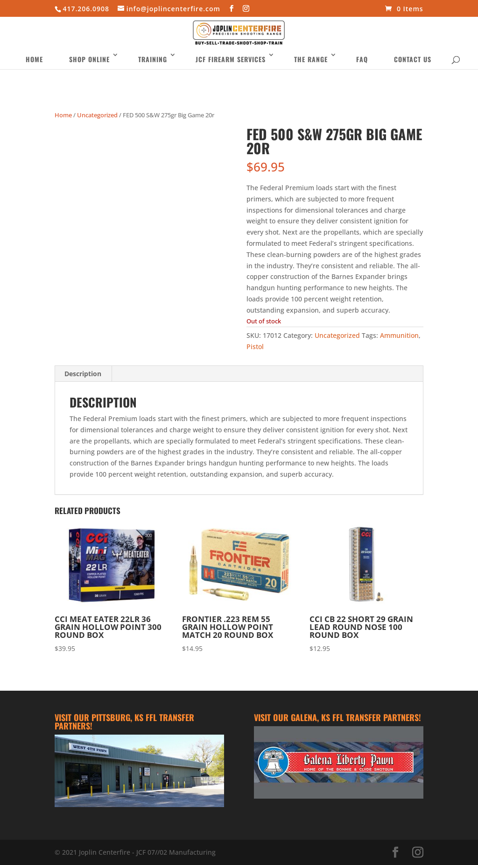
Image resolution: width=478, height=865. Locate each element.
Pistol (255, 346)
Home (34, 66)
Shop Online (89, 66)
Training (152, 66)
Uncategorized (97, 115)
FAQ (362, 66)
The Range (311, 66)
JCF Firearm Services (231, 66)
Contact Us (412, 66)
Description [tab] (82, 373)
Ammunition (399, 335)
